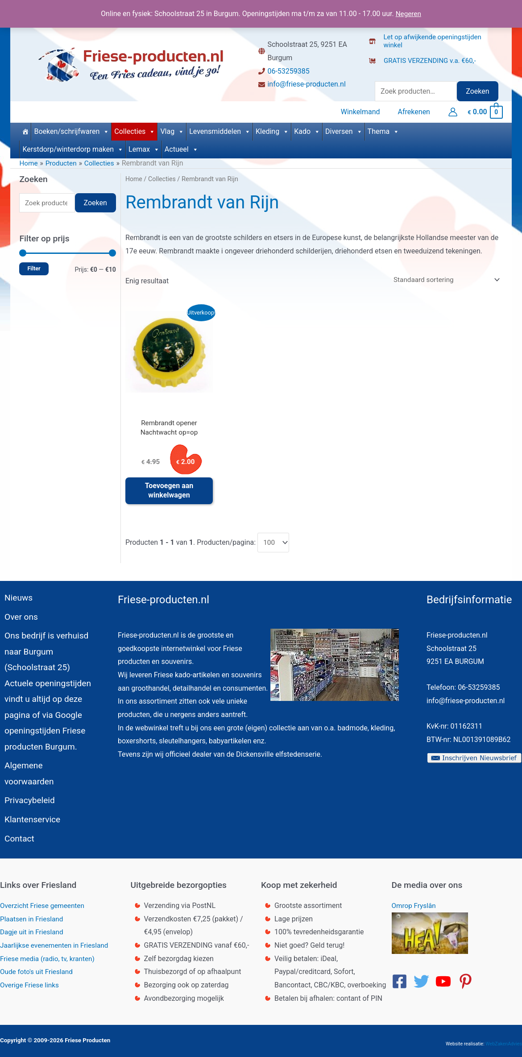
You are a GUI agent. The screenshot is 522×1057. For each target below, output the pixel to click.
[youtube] (445, 978)
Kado (307, 129)
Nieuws (14, 600)
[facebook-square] (402, 978)
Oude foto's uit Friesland (38, 968)
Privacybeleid (26, 794)
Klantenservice (29, 814)
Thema (384, 129)
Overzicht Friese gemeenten (44, 902)
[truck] (376, 69)
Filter (33, 267)
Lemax (144, 147)
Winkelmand (365, 111)
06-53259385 (288, 71)
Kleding (272, 129)
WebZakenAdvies (503, 1040)
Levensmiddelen (220, 129)
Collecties (134, 129)
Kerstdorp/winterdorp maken (73, 147)
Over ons (17, 619)
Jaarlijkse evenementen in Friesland (56, 941)
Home (134, 177)
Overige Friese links (31, 981)
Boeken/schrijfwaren (71, 129)
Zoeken (477, 91)
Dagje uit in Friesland (33, 928)
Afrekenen (416, 111)
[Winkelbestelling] (442, 278)
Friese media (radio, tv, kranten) (49, 954)
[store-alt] (436, 38)
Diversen (344, 129)
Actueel (182, 147)
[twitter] (424, 978)
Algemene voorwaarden (47, 775)
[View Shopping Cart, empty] (485, 110)
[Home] (25, 129)
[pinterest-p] (468, 978)
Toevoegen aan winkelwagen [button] (169, 491)
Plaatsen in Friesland (33, 915)
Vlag (172, 129)
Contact (15, 834)
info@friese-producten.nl (306, 84)
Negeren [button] (408, 13)
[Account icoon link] (453, 111)
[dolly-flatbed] (425, 58)
